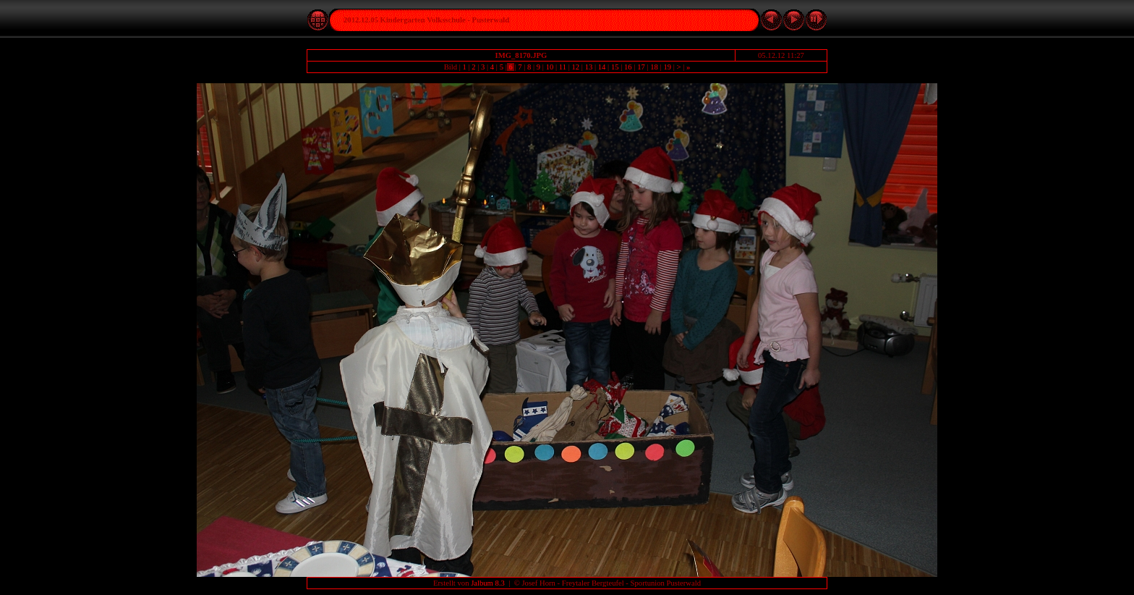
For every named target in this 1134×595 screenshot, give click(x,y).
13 (588, 67)
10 (549, 67)
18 (654, 67)
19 (667, 67)
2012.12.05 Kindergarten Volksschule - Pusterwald (426, 20)
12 (575, 67)
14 (602, 67)
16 (628, 67)
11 (562, 67)
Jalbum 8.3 (488, 583)
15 (615, 67)
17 (641, 67)
